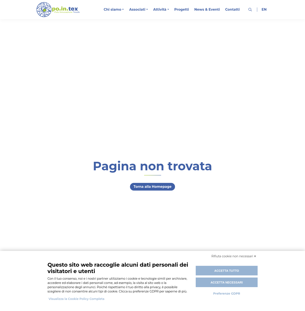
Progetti (181, 9)
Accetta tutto (226, 270)
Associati (137, 9)
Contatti (232, 9)
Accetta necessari (226, 282)
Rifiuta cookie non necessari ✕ (234, 256)
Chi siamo (112, 9)
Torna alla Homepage (152, 187)
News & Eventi (207, 9)
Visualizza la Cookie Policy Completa (77, 299)
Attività (159, 9)
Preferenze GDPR (226, 293)
